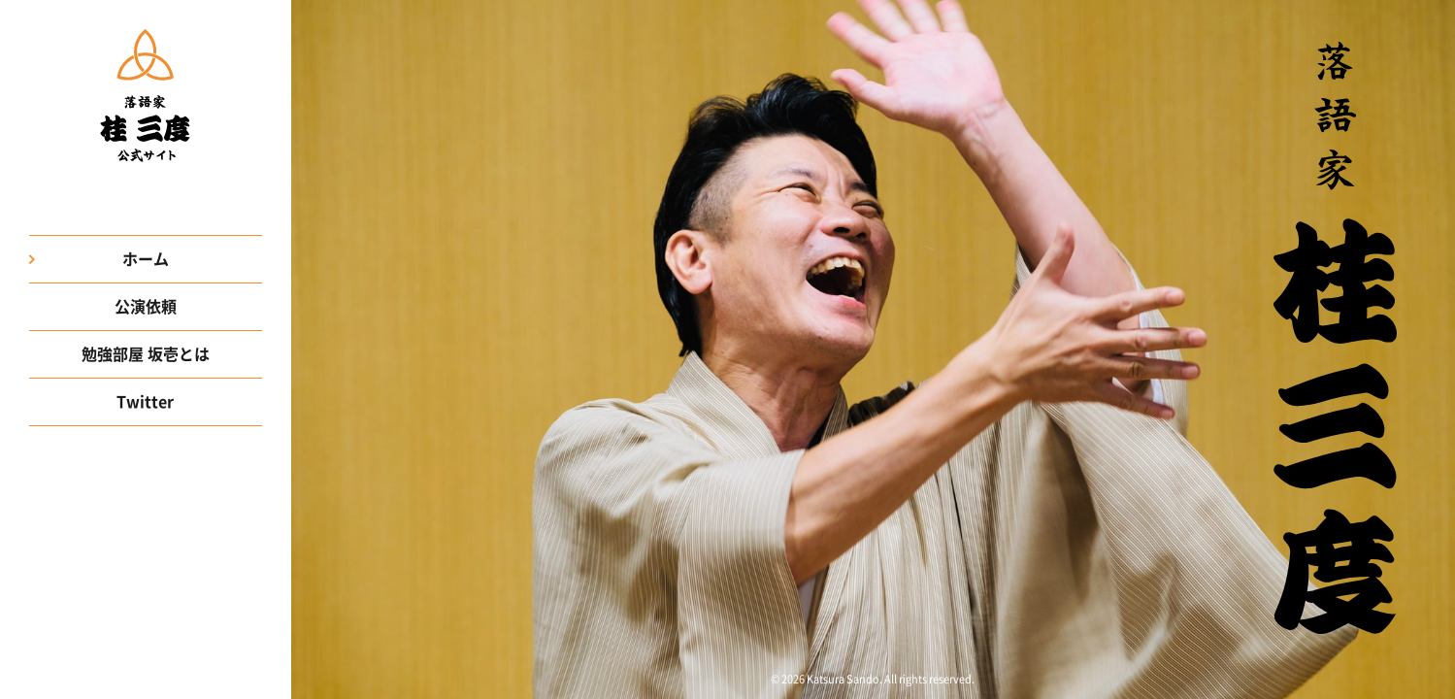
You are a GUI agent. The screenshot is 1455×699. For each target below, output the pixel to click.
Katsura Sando (843, 679)
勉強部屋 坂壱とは (146, 354)
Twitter (145, 402)
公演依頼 (146, 307)
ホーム (145, 259)
